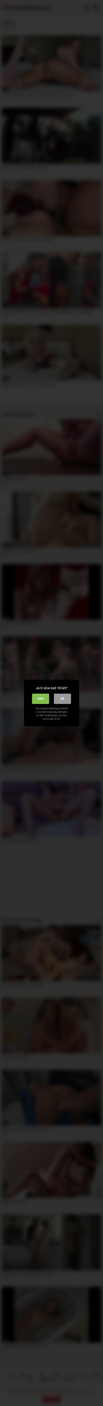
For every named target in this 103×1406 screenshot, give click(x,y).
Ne (62, 699)
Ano (40, 699)
